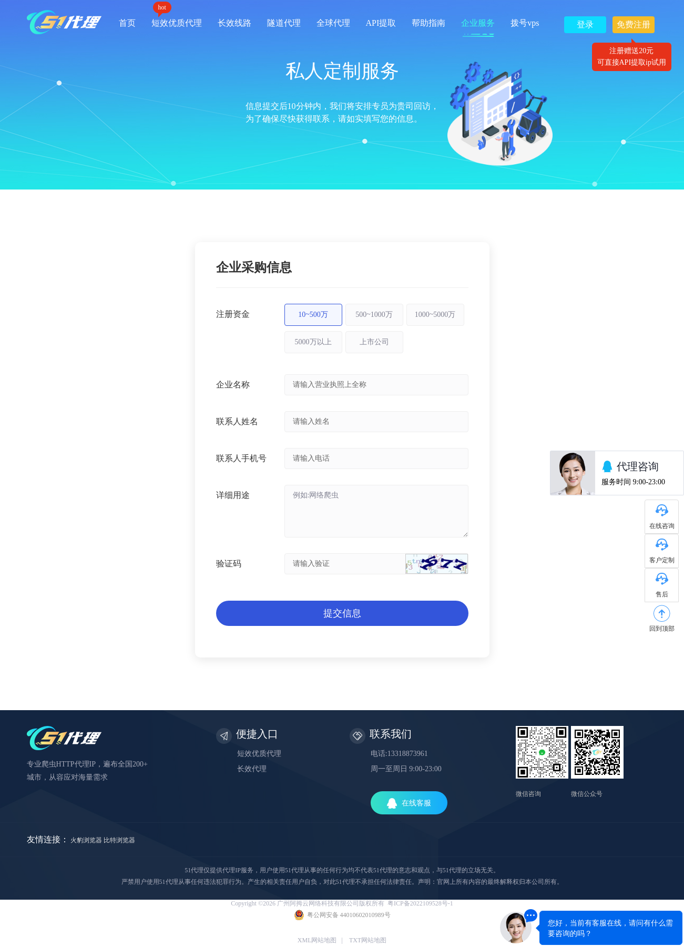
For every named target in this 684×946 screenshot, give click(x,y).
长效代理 (252, 769)
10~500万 (313, 314)
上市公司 (374, 342)
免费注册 (633, 26)
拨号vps (525, 22)
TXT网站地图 (367, 940)
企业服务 (478, 22)
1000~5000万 (435, 314)
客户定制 (662, 560)
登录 (585, 24)
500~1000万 (374, 314)
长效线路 (234, 22)
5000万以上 (313, 342)
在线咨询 (662, 526)
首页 (127, 22)
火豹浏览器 (86, 840)
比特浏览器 (119, 840)
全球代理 (333, 22)
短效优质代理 (176, 19)
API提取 (381, 22)
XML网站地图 (317, 940)
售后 (662, 594)
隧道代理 (284, 22)
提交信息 (342, 613)
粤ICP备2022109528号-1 (420, 903)
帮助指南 (428, 22)
